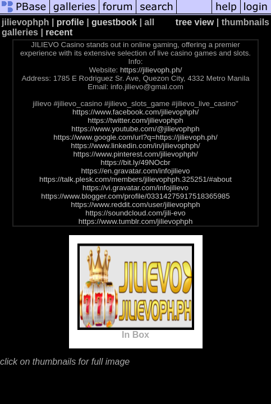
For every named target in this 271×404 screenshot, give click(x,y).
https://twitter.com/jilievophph (135, 120)
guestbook (114, 22)
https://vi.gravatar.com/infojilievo (135, 187)
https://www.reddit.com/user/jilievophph (135, 204)
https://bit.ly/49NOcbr (135, 162)
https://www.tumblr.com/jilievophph (136, 221)
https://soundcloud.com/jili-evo (135, 213)
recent (58, 32)
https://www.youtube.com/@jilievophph (135, 129)
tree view (195, 22)
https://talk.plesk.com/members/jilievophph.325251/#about (135, 179)
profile (70, 22)
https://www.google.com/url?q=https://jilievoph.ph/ (135, 137)
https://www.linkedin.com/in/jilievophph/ (135, 145)
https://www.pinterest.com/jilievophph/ (135, 154)
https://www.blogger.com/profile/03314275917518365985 (135, 196)
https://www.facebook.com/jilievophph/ (135, 112)
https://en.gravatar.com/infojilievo (135, 171)
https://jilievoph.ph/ (151, 70)
